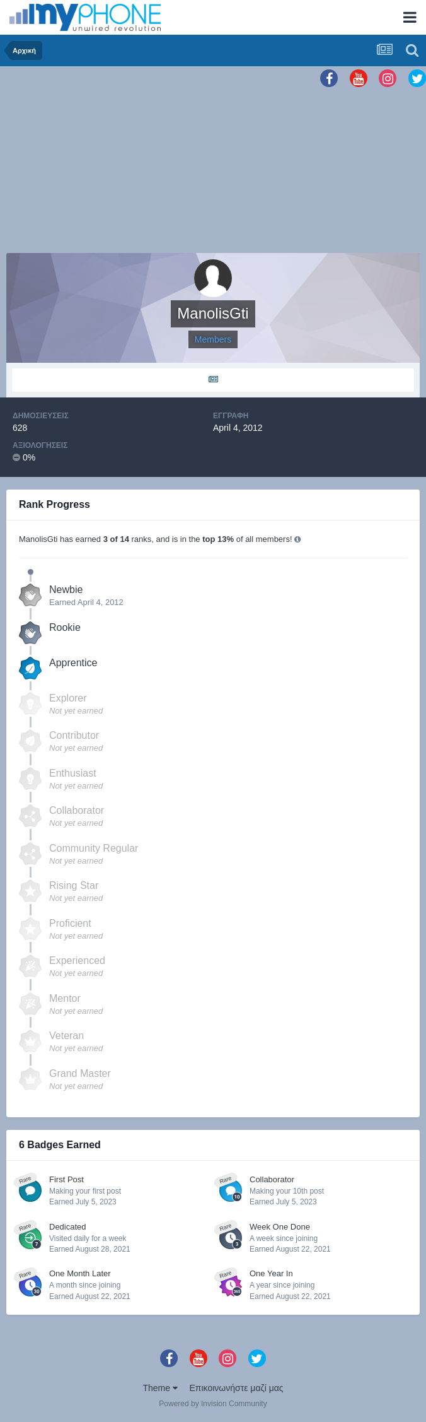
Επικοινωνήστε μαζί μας (237, 1388)
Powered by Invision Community (213, 1403)
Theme (159, 1388)
